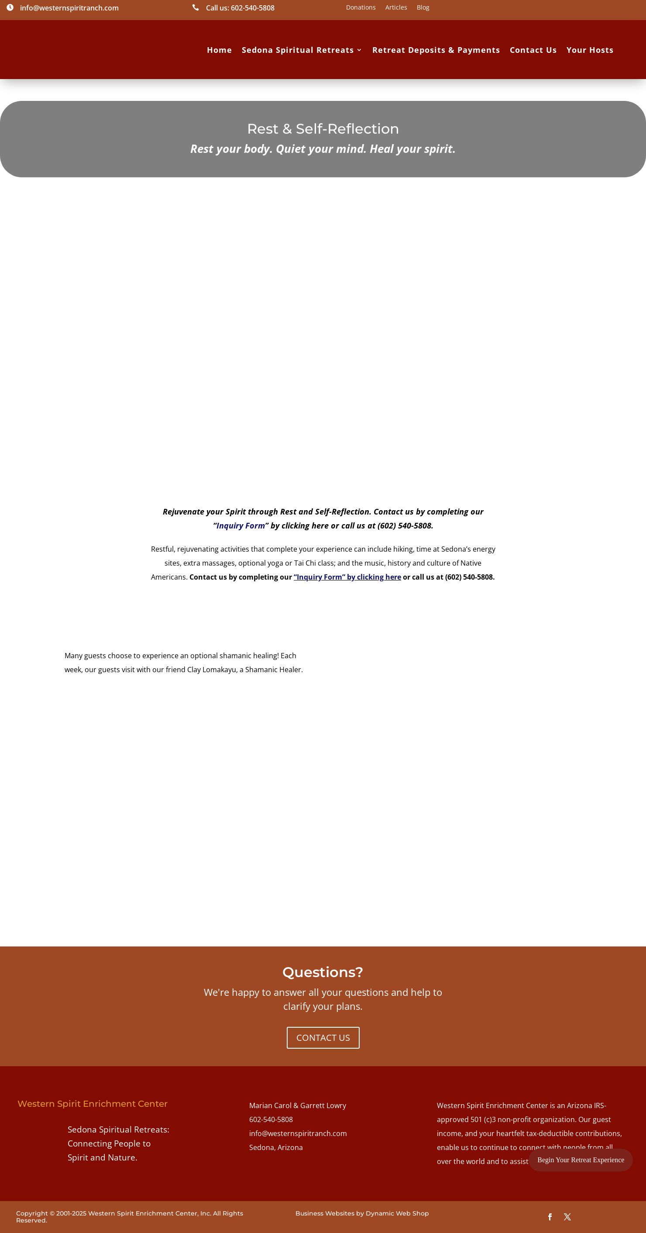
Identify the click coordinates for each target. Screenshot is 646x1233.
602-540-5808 (271, 1119)
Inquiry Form (240, 525)
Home (219, 50)
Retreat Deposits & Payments (436, 50)
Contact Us (533, 50)
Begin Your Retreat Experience (580, 1160)
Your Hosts (590, 50)
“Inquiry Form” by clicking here (347, 577)
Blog (423, 7)
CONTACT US (323, 1037)
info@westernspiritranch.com (298, 1133)
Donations (361, 7)
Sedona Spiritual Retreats (298, 50)
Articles (396, 7)
